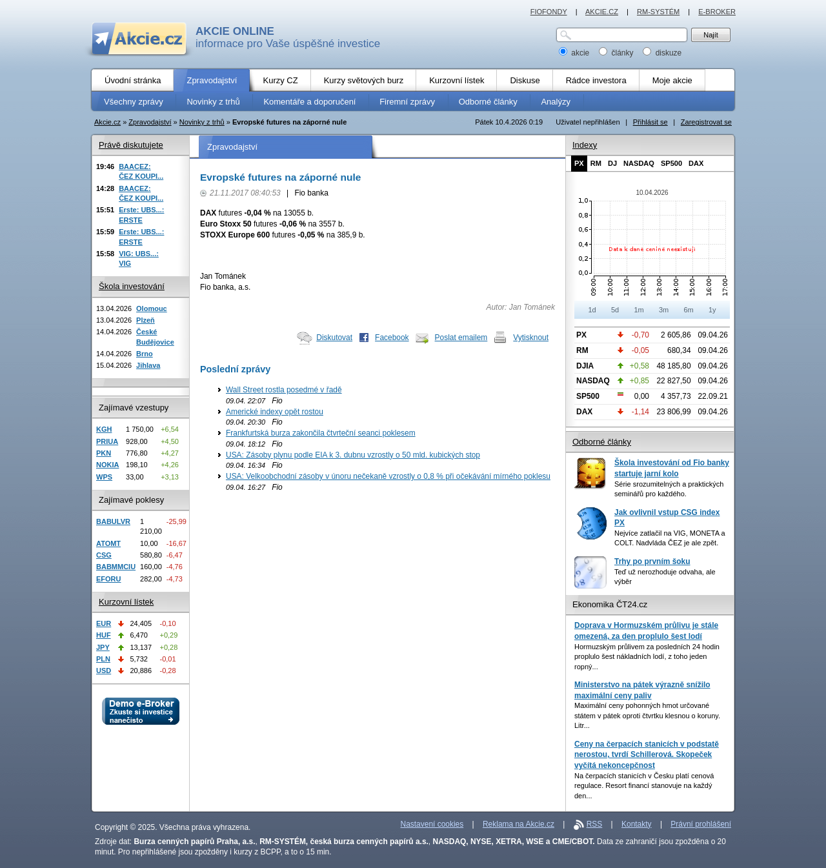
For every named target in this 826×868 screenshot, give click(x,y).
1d (592, 310)
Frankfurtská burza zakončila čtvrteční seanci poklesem (321, 433)
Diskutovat (334, 337)
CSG (104, 555)
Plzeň (145, 320)
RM (595, 163)
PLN (103, 659)
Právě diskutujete (131, 145)
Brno (144, 354)
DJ (612, 163)
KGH (104, 429)
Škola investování (132, 286)
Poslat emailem (461, 337)
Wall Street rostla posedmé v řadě (284, 389)
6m (688, 310)
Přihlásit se (650, 122)
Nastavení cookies (432, 824)
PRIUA (107, 441)
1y (712, 310)
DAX (696, 163)
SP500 (671, 163)
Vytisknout (531, 337)
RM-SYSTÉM (658, 11)
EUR (103, 623)
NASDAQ (638, 163)
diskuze (662, 52)
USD (103, 670)
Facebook (392, 337)
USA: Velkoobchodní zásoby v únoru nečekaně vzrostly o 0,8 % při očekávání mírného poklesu (388, 476)
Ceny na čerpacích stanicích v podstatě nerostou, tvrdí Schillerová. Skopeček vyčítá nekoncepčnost (646, 755)
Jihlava (148, 365)
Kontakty (636, 824)
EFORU (108, 579)
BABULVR (113, 521)
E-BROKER (717, 11)
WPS (104, 477)
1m (638, 310)
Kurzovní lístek (126, 602)
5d (615, 310)
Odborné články (601, 442)
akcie (575, 52)
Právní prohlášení (700, 824)
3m (664, 310)
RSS (595, 824)
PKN (103, 453)
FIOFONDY (548, 11)
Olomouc (151, 308)
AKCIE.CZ (601, 11)
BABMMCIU (116, 566)
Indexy (584, 145)
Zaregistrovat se (706, 122)
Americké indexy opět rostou (274, 411)
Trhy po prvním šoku (652, 561)
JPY (103, 647)
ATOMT (108, 543)
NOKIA (107, 465)
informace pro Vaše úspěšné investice (288, 37)
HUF (103, 635)
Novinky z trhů (202, 122)
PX (579, 163)
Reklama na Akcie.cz (518, 824)
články (617, 52)
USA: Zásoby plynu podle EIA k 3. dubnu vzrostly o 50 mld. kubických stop (353, 454)
